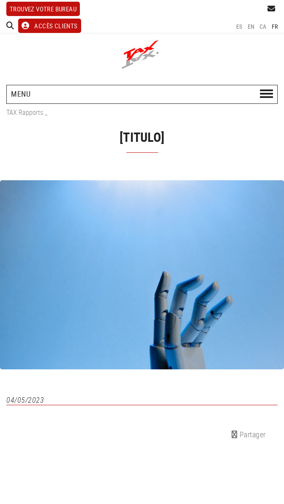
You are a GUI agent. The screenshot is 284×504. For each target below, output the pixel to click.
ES (239, 26)
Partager (249, 434)
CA (263, 26)
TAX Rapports (24, 112)
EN (251, 26)
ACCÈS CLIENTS (50, 26)
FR (275, 26)
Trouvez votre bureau (43, 9)
